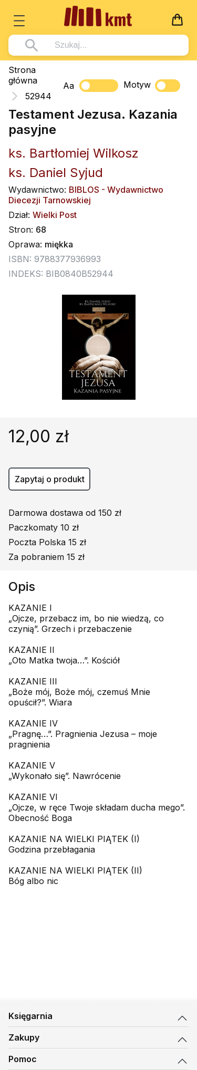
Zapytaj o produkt (50, 479)
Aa (68, 85)
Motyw (151, 85)
